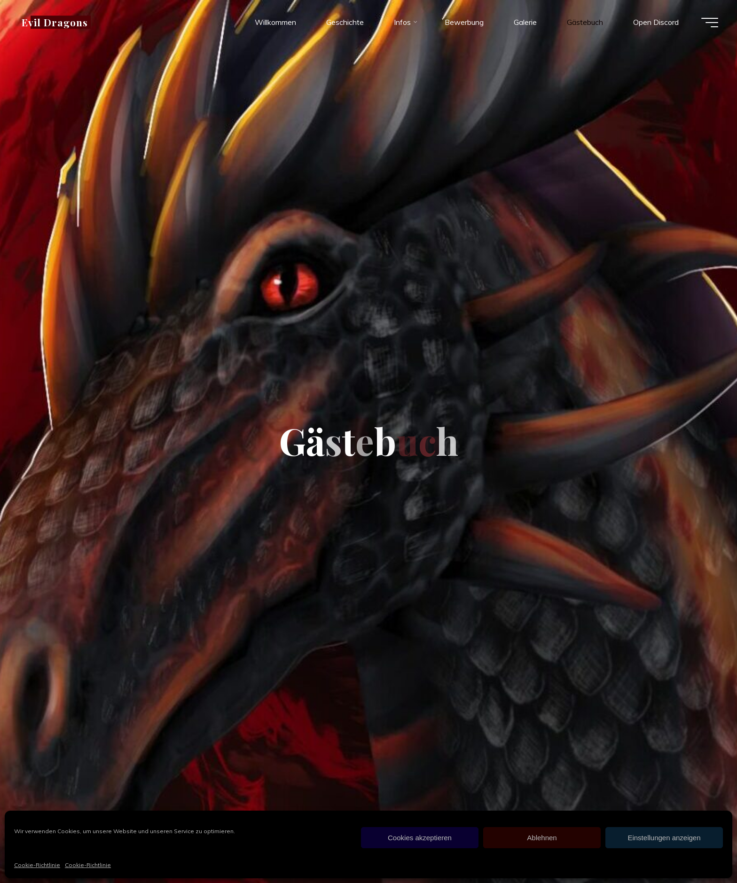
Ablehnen (542, 838)
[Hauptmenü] (709, 22)
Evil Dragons (55, 22)
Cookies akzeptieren (420, 838)
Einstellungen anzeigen (663, 838)
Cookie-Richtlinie (37, 864)
